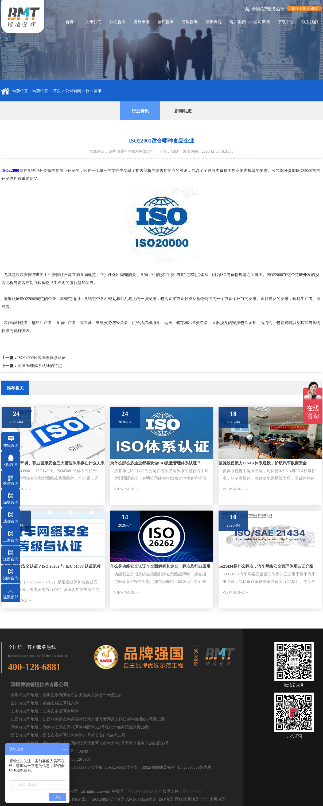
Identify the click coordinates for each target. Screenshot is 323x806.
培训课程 (214, 22)
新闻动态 (183, 111)
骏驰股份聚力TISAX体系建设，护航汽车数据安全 (263, 463)
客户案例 (238, 22)
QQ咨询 (10, 465)
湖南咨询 (10, 578)
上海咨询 (10, 540)
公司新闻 (262, 22)
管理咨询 (190, 22)
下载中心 (286, 22)
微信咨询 (10, 483)
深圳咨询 (10, 502)
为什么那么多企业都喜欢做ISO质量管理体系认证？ (155, 463)
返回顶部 (10, 597)
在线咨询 (10, 446)
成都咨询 (10, 521)
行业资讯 (93, 91)
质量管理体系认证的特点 (40, 366)
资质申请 (142, 22)
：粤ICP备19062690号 (143, 791)
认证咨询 (118, 22)
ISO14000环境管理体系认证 (41, 357)
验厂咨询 (166, 22)
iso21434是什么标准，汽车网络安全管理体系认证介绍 (266, 566)
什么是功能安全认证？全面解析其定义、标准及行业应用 (160, 566)
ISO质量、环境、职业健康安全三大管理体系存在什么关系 (53, 463)
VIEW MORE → (127, 489)
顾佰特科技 (193, 791)
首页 (69, 22)
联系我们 (310, 22)
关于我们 (93, 22)
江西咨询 (10, 559)
